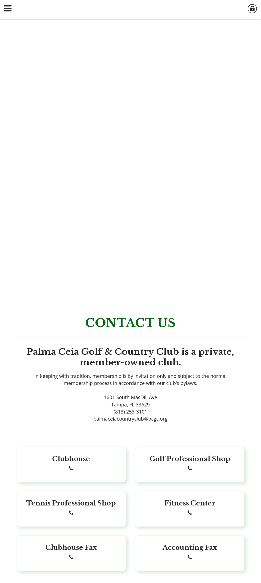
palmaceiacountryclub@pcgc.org (130, 418)
